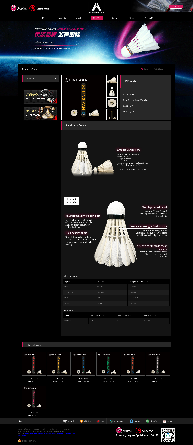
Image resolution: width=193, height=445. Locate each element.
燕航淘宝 (87, 421)
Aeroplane (79, 18)
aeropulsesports (119, 421)
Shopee (169, 421)
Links (20, 421)
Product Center (158, 69)
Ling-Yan (96, 18)
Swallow (44, 429)
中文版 (177, 6)
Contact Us (149, 18)
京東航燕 (71, 421)
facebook (137, 421)
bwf (102, 421)
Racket (114, 18)
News (132, 18)
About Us (62, 18)
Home (44, 18)
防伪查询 (154, 421)
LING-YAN (31, 78)
